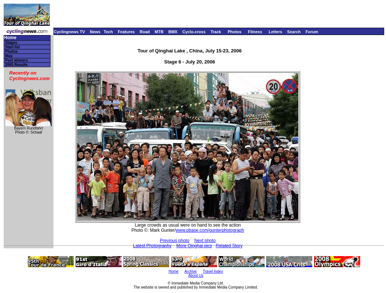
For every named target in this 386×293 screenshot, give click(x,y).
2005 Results (16, 65)
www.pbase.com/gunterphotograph (210, 230)
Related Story (229, 245)
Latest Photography (152, 245)
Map (9, 56)
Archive (190, 271)
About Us (195, 275)
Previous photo (174, 240)
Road (145, 32)
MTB (159, 32)
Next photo (205, 240)
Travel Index (213, 271)
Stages (11, 43)
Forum (312, 32)
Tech (108, 32)
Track (216, 32)
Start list (12, 47)
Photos (234, 32)
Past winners (16, 60)
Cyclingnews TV (69, 32)
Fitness (255, 32)
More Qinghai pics (194, 245)
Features (126, 32)
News (95, 32)
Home (10, 37)
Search (294, 32)
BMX (172, 32)
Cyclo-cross (194, 32)
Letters (275, 32)
